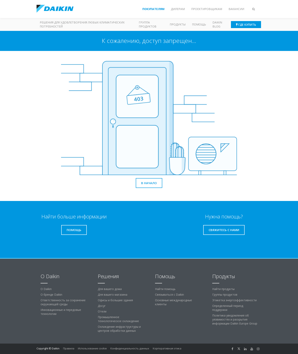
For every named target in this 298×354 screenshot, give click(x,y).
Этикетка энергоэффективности (234, 300)
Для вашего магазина (112, 294)
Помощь (199, 24)
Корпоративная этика (167, 348)
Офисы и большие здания (115, 300)
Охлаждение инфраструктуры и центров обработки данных (119, 329)
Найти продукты (223, 289)
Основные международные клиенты (173, 302)
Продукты (178, 24)
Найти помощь (165, 289)
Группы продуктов (224, 294)
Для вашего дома (110, 289)
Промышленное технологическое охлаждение (118, 319)
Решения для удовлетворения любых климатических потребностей (82, 24)
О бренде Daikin (51, 294)
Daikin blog (217, 24)
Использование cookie (92, 348)
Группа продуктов (147, 24)
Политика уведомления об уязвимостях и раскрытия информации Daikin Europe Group (234, 319)
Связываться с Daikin (169, 294)
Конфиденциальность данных (129, 348)
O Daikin (46, 289)
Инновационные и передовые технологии (61, 312)
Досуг (102, 306)
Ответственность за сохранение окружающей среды (63, 302)
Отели (102, 311)
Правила (68, 348)
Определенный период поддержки (227, 308)
